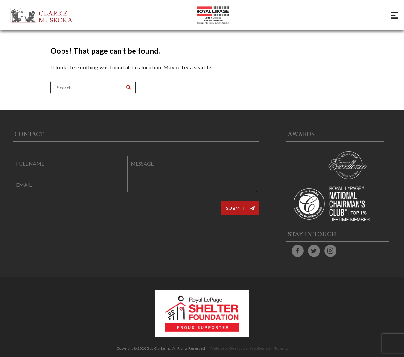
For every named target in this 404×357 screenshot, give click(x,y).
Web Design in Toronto (269, 348)
